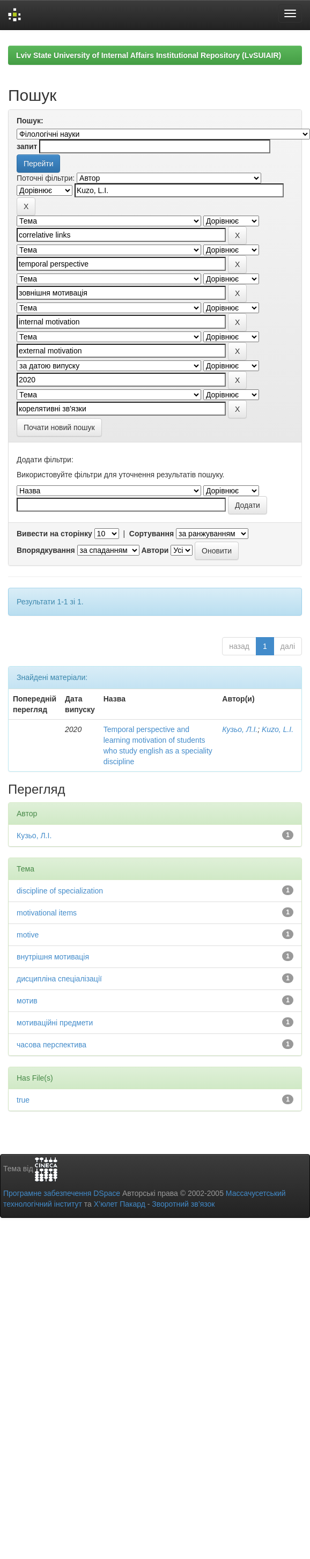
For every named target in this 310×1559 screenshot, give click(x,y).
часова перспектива (51, 1044)
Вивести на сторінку (54, 533)
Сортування (151, 533)
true (23, 1100)
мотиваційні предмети (55, 1022)
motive (28, 934)
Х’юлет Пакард (119, 1204)
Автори (154, 550)
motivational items (47, 912)
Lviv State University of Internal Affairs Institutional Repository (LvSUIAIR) (148, 55)
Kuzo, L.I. (277, 729)
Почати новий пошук (59, 427)
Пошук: (30, 120)
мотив (27, 1000)
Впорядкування (46, 550)
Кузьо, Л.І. (239, 729)
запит (27, 146)
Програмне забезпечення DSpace (61, 1193)
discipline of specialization (60, 890)
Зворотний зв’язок (183, 1204)
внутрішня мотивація (53, 956)
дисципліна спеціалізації (59, 978)
